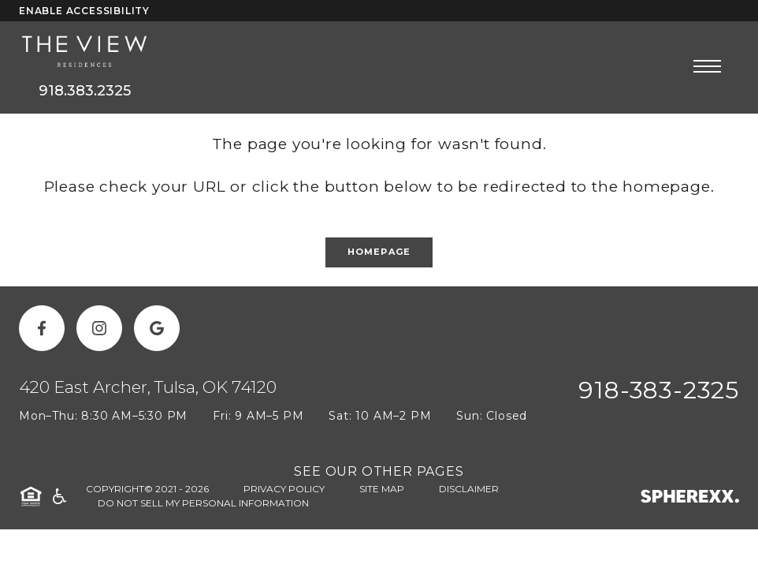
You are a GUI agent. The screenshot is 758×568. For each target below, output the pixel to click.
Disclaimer (469, 489)
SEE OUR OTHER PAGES (378, 471)
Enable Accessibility (84, 11)
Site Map (381, 489)
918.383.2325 (85, 90)
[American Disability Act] (58, 496)
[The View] (84, 52)
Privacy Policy (284, 489)
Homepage (379, 251)
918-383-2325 (658, 390)
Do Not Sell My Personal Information (203, 503)
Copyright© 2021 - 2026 (147, 489)
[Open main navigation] (707, 65)
